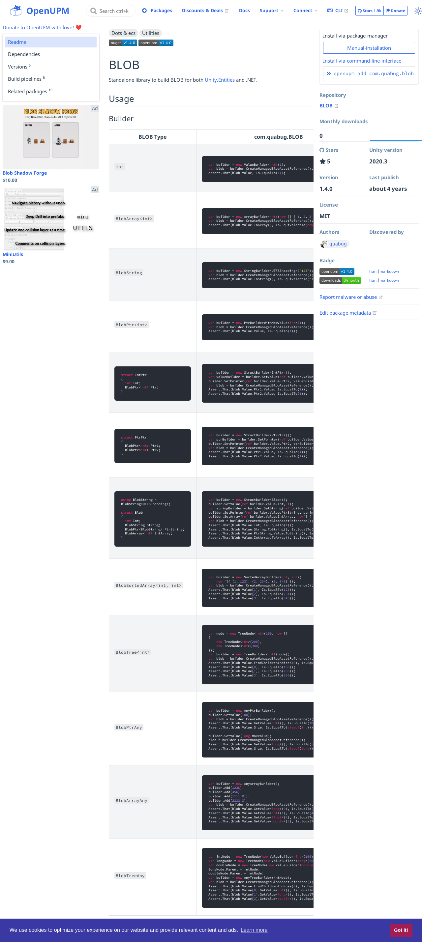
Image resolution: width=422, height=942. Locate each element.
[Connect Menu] (305, 10)
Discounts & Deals (205, 10)
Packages (161, 10)
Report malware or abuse (351, 297)
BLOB (329, 105)
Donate (395, 11)
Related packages (30, 91)
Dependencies (24, 54)
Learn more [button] (254, 930)
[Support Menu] (272, 10)
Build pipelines (26, 78)
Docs (244, 10)
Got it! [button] (401, 930)
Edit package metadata (348, 312)
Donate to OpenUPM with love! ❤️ (42, 27)
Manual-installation (369, 47)
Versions (19, 66)
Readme (17, 42)
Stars (369, 10)
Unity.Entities (220, 79)
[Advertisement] (369, 423)
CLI (338, 10)
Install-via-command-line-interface (362, 60)
